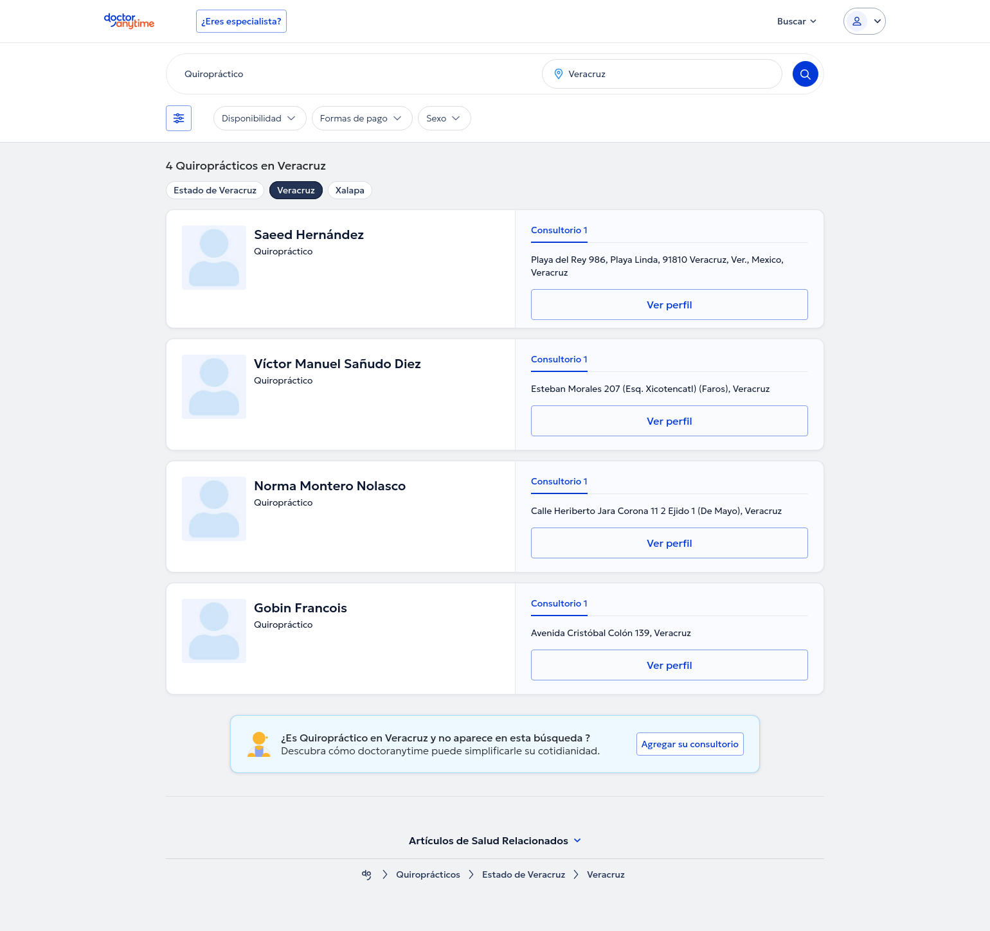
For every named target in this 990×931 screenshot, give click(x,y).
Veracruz (296, 190)
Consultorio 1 (559, 230)
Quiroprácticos (428, 874)
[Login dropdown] (864, 21)
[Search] (805, 74)
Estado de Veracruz (215, 190)
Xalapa (350, 190)
